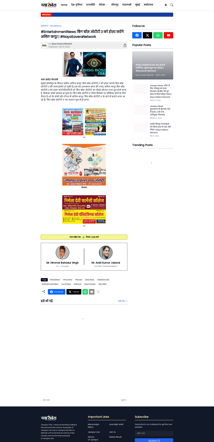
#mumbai (67, 280)
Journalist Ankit (116, 424)
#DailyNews (55, 25)
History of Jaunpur (93, 438)
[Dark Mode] (164, 5)
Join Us (112, 432)
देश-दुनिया (76, 4)
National (77, 284)
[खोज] (170, 5)
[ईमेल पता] (154, 433)
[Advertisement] (68, 365)
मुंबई (137, 4)
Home (64, 4)
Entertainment (103, 280)
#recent (78, 280)
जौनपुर (114, 4)
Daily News (89, 280)
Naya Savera (89, 284)
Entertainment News (50, 284)
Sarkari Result (115, 437)
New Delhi (102, 284)
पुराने (123, 400)
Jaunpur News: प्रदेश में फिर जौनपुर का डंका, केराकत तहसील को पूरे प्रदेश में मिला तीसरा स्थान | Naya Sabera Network (161, 91)
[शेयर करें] (124, 45)
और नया (46, 400)
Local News (66, 284)
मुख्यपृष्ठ (44, 25)
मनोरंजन (148, 4)
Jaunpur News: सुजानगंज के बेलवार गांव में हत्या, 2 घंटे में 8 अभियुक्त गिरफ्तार (160, 110)
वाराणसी (126, 4)
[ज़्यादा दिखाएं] (98, 292)
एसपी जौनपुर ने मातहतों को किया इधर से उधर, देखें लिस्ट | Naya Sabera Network (160, 128)
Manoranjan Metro (93, 425)
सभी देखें (121, 301)
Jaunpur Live (94, 432)
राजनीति (90, 4)
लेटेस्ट (102, 4)
